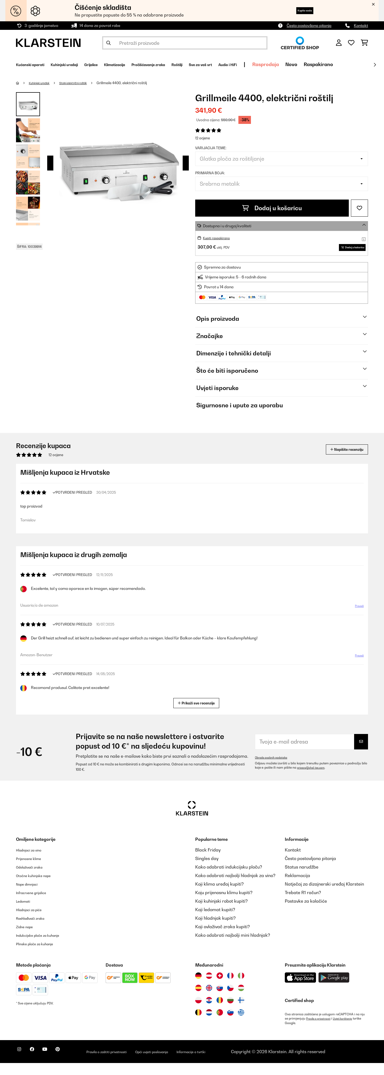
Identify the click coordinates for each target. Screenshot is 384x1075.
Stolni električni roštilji (84, 83)
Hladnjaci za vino (33, 862)
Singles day (206, 870)
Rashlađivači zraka (35, 930)
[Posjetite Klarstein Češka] (230, 1000)
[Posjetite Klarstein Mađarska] (241, 1000)
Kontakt (361, 25)
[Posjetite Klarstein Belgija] (198, 1024)
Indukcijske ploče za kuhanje (44, 947)
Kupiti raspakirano (219, 238)
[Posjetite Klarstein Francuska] (230, 988)
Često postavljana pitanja (309, 25)
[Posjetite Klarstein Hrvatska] (209, 1012)
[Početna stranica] (23, 83)
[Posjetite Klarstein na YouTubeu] (55, 1064)
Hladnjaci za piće (33, 921)
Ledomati (25, 913)
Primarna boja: (210, 173)
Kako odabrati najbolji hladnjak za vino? (235, 887)
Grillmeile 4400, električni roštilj (138, 83)
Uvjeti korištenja (349, 1031)
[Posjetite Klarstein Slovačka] (220, 1000)
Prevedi (356, 620)
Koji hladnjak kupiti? (215, 930)
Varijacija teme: (210, 148)
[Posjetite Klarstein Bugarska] (230, 1012)
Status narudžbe (301, 879)
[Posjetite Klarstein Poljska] (198, 1012)
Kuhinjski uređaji (43, 83)
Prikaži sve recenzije (198, 714)
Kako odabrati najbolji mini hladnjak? (232, 947)
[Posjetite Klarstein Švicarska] (220, 988)
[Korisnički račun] (339, 43)
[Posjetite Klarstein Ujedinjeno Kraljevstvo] (209, 1000)
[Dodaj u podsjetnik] (359, 208)
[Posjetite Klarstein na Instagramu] (21, 1064)
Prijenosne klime (32, 870)
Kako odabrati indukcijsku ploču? (228, 879)
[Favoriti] (351, 43)
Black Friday (208, 862)
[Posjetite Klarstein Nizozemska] (209, 1024)
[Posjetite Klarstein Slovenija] (230, 1024)
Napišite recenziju (340, 457)
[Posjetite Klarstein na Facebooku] (38, 1064)
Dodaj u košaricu (272, 208)
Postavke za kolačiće (306, 913)
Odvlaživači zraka (34, 879)
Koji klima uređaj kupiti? (219, 896)
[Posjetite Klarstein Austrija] (209, 988)
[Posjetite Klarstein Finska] (241, 1012)
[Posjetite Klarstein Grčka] (241, 1025)
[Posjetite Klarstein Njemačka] (198, 988)
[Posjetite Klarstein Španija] (198, 1000)
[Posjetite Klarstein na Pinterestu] (72, 1064)
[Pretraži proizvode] (184, 43)
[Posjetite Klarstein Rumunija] (220, 1012)
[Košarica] (364, 43)
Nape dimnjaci (30, 896)
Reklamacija (297, 887)
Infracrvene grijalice (36, 904)
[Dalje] (375, 65)
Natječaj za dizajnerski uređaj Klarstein (324, 896)
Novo (363, 64)
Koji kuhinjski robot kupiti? (221, 913)
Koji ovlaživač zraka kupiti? (222, 939)
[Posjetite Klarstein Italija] (241, 988)
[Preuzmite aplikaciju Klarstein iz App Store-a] (300, 990)
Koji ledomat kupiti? (215, 921)
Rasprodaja (337, 64)
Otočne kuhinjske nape (38, 887)
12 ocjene (202, 138)
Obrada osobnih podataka (274, 770)
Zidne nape (27, 939)
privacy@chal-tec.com (313, 780)
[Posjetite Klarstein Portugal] (220, 1024)
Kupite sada (298, 10)
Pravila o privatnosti (320, 1031)
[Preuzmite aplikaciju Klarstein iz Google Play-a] (334, 990)
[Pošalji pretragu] (108, 43)
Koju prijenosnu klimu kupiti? (224, 904)
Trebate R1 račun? (303, 904)
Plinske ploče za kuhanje (40, 956)
